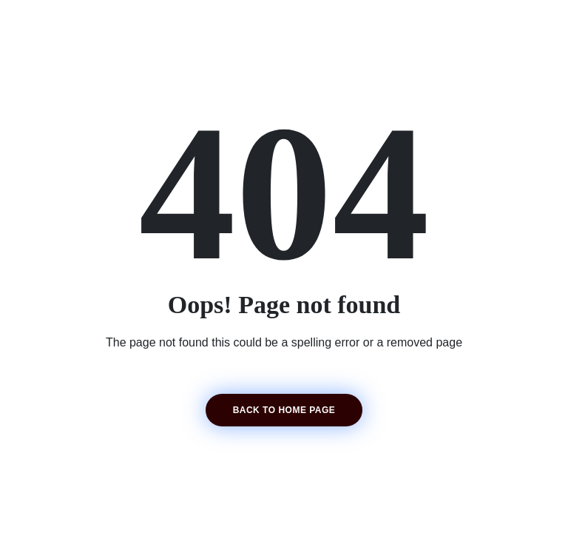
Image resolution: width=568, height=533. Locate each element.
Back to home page (284, 410)
